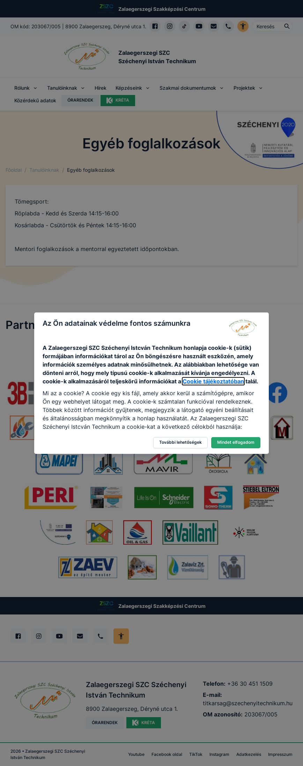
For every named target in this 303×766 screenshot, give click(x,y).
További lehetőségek (180, 442)
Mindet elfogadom (235, 442)
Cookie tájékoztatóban (213, 381)
